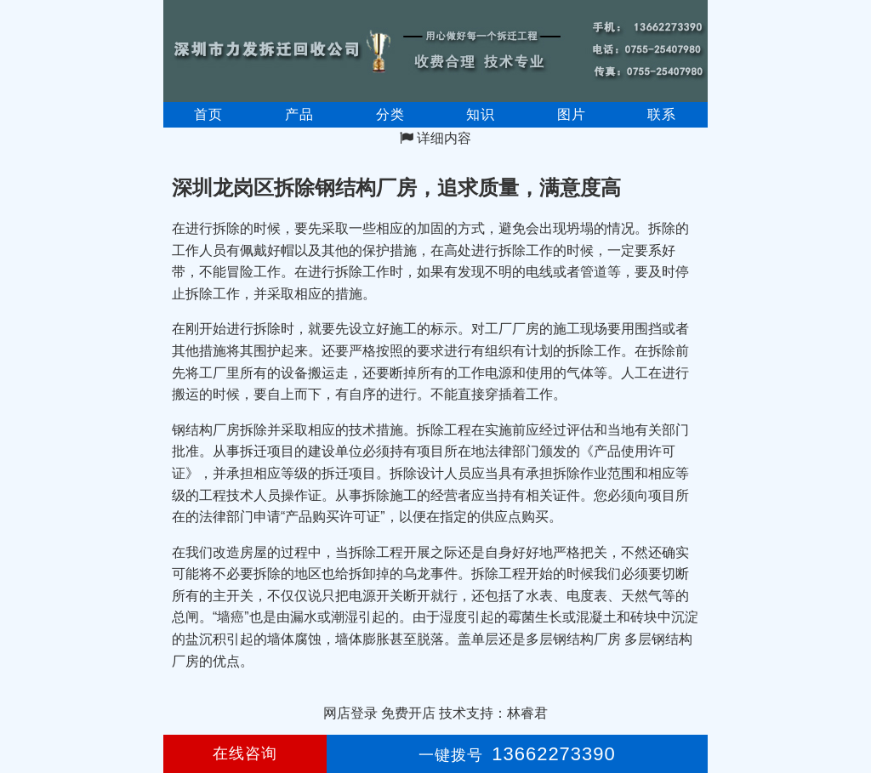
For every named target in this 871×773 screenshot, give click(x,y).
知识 (480, 114)
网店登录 (350, 713)
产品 (299, 114)
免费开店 (408, 713)
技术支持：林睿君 (493, 713)
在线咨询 (245, 753)
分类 (390, 114)
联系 (661, 114)
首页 (208, 114)
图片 (571, 114)
